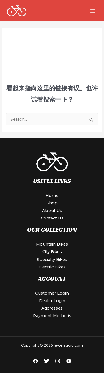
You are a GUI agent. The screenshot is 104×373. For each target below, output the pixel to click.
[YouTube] (68, 361)
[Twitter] (46, 361)
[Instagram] (57, 361)
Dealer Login (52, 300)
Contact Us (52, 218)
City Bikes (52, 251)
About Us (52, 210)
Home (52, 195)
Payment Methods (52, 315)
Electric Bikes (52, 267)
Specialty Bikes (52, 259)
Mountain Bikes (52, 244)
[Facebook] (35, 361)
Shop (52, 203)
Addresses (52, 308)
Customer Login (52, 293)
